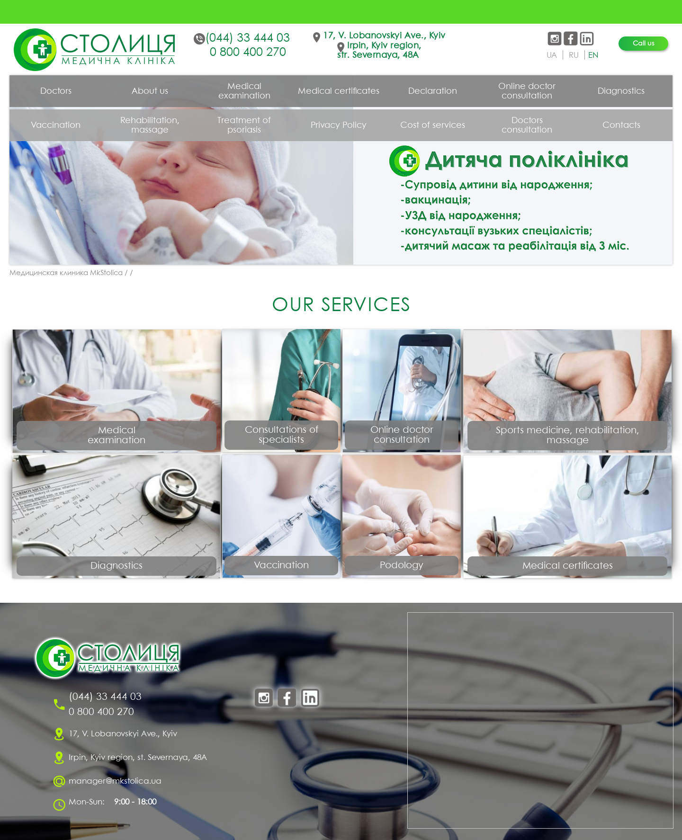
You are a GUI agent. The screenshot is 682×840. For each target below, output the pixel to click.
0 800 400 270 (248, 52)
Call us (643, 43)
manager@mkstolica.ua (115, 781)
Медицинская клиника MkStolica (66, 273)
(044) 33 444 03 (247, 38)
